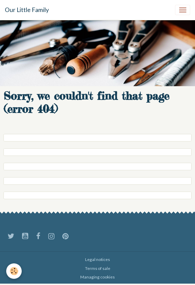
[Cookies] (14, 271)
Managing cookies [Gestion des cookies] (97, 277)
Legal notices (97, 259)
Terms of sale (97, 268)
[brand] (27, 9)
